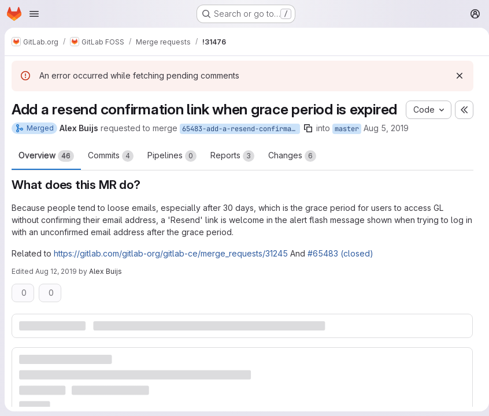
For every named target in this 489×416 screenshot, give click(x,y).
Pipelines (172, 174)
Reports (232, 174)
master (347, 146)
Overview (46, 174)
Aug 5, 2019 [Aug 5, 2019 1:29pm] (386, 146)
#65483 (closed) (340, 271)
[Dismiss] (455, 76)
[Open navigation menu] (34, 14)
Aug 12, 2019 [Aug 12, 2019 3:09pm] (56, 289)
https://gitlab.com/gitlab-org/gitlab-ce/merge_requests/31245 (171, 271)
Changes (292, 174)
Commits (111, 174)
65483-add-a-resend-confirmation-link (241, 146)
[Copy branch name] (308, 146)
